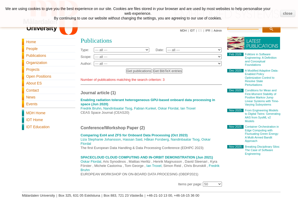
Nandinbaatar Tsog (117, 108)
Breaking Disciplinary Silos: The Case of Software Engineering (262, 150)
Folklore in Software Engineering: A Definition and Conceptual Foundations (261, 60)
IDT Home (34, 120)
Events (32, 104)
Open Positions (38, 76)
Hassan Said (132, 139)
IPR (208, 30)
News (30, 97)
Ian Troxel (187, 108)
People (32, 49)
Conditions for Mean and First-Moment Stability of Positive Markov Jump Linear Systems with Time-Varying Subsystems (262, 97)
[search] (248, 28)
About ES (34, 83)
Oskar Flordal (168, 108)
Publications (36, 55)
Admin (218, 30)
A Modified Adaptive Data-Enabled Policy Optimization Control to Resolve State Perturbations (261, 77)
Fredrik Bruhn (91, 108)
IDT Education (37, 127)
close (287, 13)
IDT (192, 30)
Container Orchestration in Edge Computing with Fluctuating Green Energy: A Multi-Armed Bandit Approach (262, 133)
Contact (32, 90)
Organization (36, 63)
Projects (33, 69)
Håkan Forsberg (156, 139)
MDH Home (35, 113)
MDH (183, 30)
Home (31, 42)
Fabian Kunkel (145, 108)
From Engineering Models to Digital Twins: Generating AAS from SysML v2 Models (262, 116)
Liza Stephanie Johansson (101, 139)
